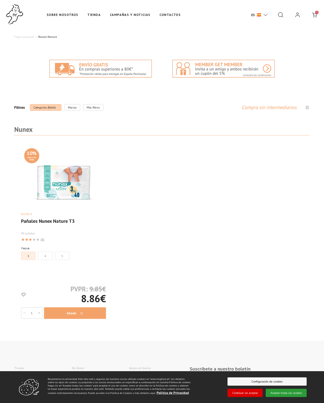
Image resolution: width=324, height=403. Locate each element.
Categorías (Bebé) (44, 107)
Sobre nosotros (62, 15)
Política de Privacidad (173, 393)
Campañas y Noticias (130, 15)
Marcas (72, 107)
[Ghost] (14, 14)
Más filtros (93, 107)
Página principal (24, 37)
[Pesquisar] (280, 15)
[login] (297, 15)
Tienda (94, 15)
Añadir (75, 313)
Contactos (170, 15)
